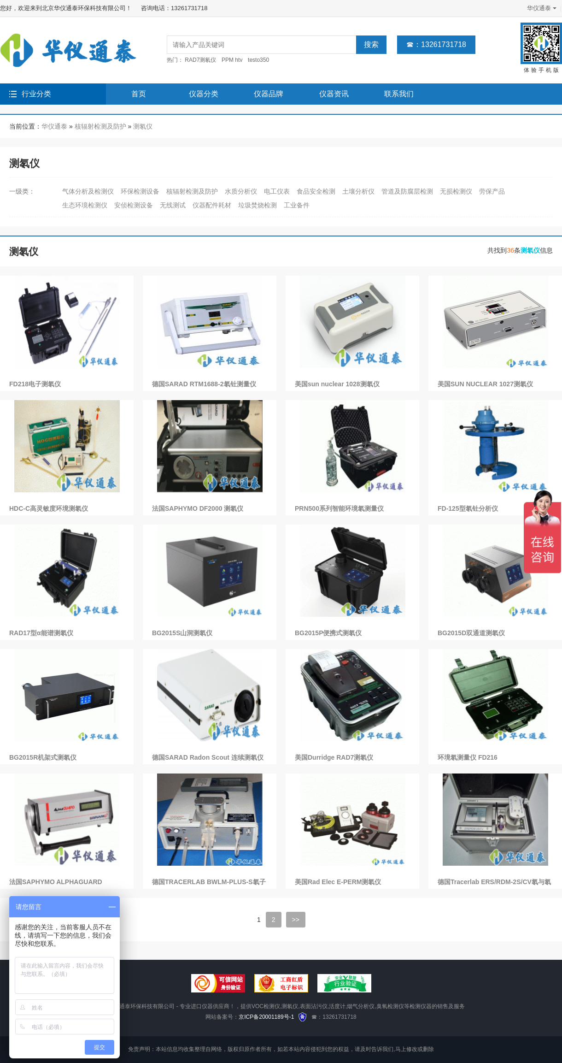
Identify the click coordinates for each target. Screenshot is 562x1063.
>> (295, 919)
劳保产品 (492, 191)
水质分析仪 (241, 191)
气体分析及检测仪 (88, 191)
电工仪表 (277, 191)
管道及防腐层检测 (407, 191)
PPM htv (232, 60)
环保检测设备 (140, 191)
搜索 (371, 44)
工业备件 (297, 205)
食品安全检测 (316, 191)
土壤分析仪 (358, 191)
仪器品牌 (268, 94)
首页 (138, 94)
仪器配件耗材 (212, 205)
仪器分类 (203, 94)
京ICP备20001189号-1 (266, 1017)
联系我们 (399, 94)
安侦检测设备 (133, 205)
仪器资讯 (334, 94)
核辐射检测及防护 (100, 126)
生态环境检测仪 (84, 205)
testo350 (258, 60)
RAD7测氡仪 (200, 60)
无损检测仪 (456, 191)
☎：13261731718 (436, 44)
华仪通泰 (541, 8)
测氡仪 (142, 126)
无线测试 (173, 205)
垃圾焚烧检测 (257, 205)
